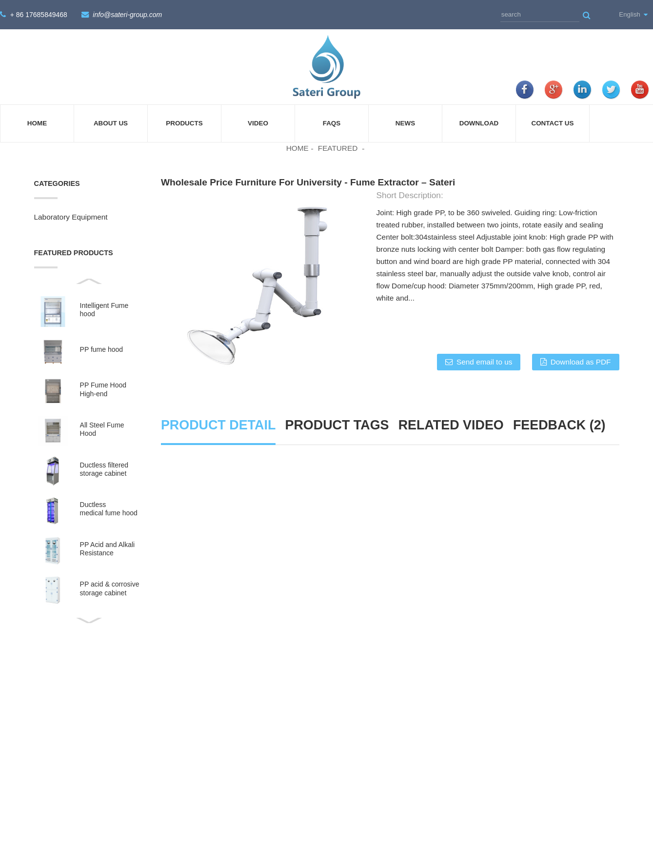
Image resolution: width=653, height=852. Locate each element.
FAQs (332, 123)
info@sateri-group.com (127, 15)
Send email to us (484, 361)
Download (479, 123)
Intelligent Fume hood (104, 309)
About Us (111, 123)
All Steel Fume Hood (102, 429)
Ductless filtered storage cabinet (104, 469)
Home (37, 123)
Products (184, 123)
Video (258, 123)
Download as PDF (581, 361)
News (405, 123)
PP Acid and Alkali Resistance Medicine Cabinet (107, 548)
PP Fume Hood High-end (103, 389)
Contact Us (552, 123)
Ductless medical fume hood (109, 508)
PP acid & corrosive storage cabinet (109, 588)
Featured (338, 148)
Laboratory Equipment (71, 216)
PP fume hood (101, 349)
